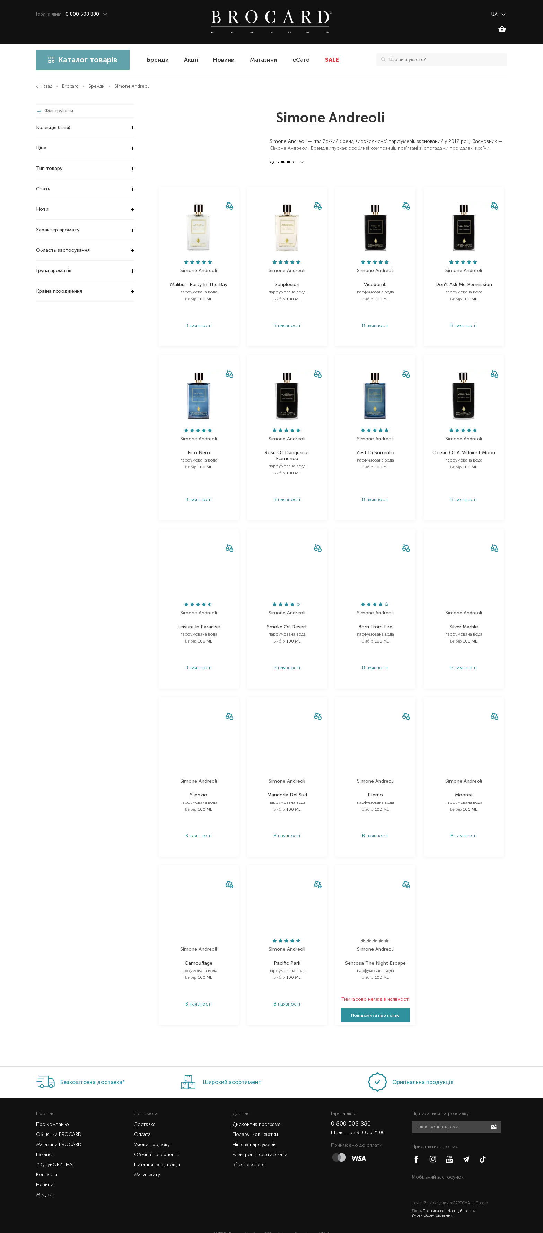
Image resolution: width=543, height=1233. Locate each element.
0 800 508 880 (351, 1109)
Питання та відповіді (157, 1151)
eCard (301, 59)
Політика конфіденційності (447, 1197)
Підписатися (494, 1112)
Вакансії (45, 1141)
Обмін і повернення (157, 1141)
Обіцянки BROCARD (58, 1120)
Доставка (145, 1110)
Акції (191, 59)
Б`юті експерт (249, 1151)
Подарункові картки (255, 1120)
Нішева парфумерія (255, 1130)
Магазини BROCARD (58, 1130)
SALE (332, 59)
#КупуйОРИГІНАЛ (55, 1151)
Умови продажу (152, 1130)
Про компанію (52, 1110)
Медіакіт (45, 1181)
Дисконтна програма (257, 1110)
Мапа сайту (147, 1161)
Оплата (142, 1120)
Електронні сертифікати (260, 1141)
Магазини (263, 59)
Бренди (158, 59)
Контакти (46, 1161)
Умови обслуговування (432, 1201)
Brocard (70, 86)
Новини (224, 59)
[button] (229, 206)
